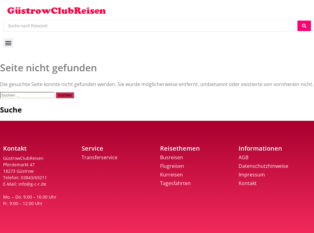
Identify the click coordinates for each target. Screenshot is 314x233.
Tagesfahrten (175, 183)
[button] (8, 43)
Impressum (252, 174)
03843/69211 (34, 177)
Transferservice (99, 157)
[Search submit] (304, 26)
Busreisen (171, 157)
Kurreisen (171, 174)
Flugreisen (172, 166)
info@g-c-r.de (32, 184)
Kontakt (248, 183)
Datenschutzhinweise (263, 166)
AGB (243, 157)
